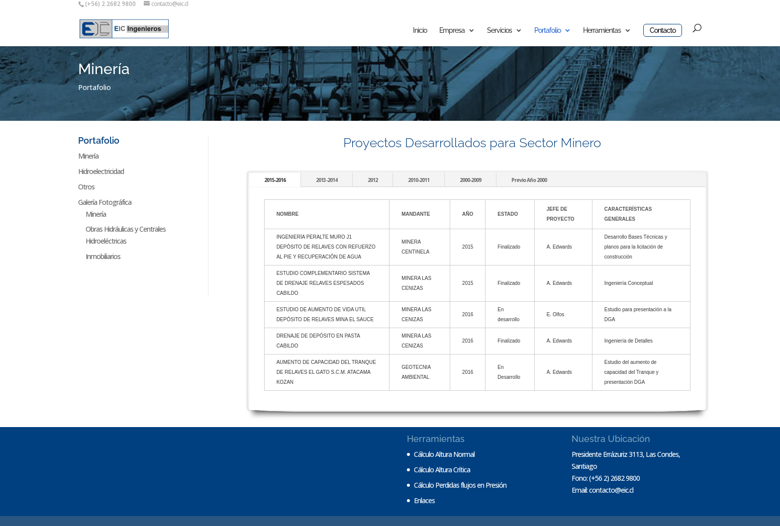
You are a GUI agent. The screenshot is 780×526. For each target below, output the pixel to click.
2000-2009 (470, 179)
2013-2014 (326, 179)
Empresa (452, 30)
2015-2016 (275, 179)
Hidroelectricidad (101, 171)
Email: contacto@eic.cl (602, 490)
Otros (86, 186)
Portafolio (547, 30)
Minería (88, 156)
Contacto (663, 30)
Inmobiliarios (103, 256)
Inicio (420, 30)
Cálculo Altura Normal (444, 454)
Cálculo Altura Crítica (442, 469)
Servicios (499, 30)
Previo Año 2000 (529, 179)
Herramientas (602, 30)
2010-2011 (418, 179)
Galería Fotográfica (104, 202)
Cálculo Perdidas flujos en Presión (460, 485)
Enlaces (424, 500)
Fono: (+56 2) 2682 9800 (606, 478)
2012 (373, 179)
